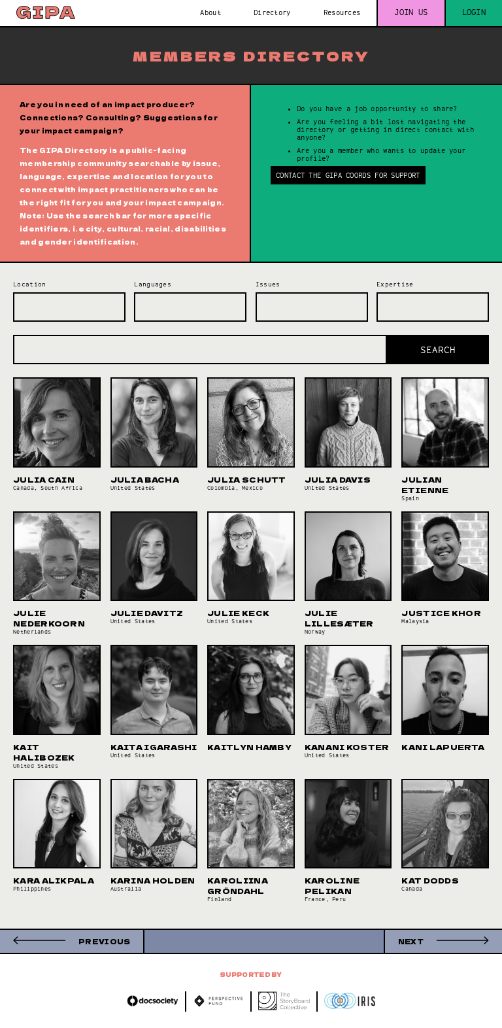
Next (411, 941)
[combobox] (69, 307)
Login (474, 12)
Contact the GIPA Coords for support (348, 175)
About (210, 12)
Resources (342, 12)
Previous (104, 941)
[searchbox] (20, 303)
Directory (272, 12)
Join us (410, 12)
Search (438, 350)
